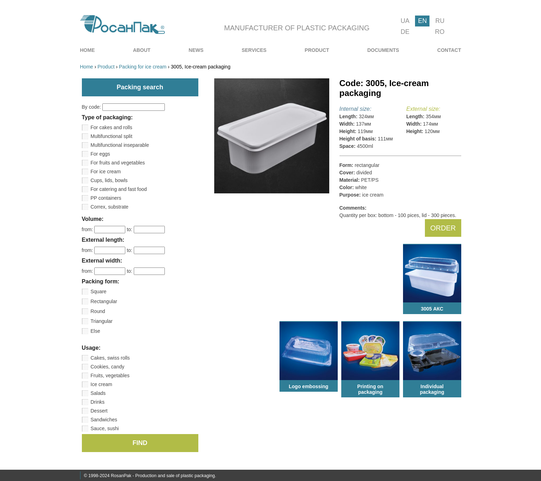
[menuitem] (87, 50)
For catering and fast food (119, 189)
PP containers (106, 198)
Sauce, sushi (105, 428)
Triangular (102, 321)
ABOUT (142, 50)
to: (145, 229)
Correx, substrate (109, 207)
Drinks (98, 402)
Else (95, 331)
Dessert (99, 411)
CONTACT (449, 50)
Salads (98, 393)
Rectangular (104, 301)
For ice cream (106, 171)
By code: (123, 107)
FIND (140, 442)
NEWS (196, 50)
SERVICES (254, 50)
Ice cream (101, 384)
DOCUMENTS (383, 50)
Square (99, 291)
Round (98, 311)
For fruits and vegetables (118, 163)
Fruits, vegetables (110, 375)
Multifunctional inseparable (120, 145)
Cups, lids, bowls (109, 180)
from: (104, 229)
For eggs (100, 154)
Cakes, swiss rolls (110, 358)
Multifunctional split (111, 136)
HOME (87, 50)
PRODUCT (317, 50)
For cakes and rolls (111, 127)
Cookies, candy (108, 366)
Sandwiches (104, 419)
